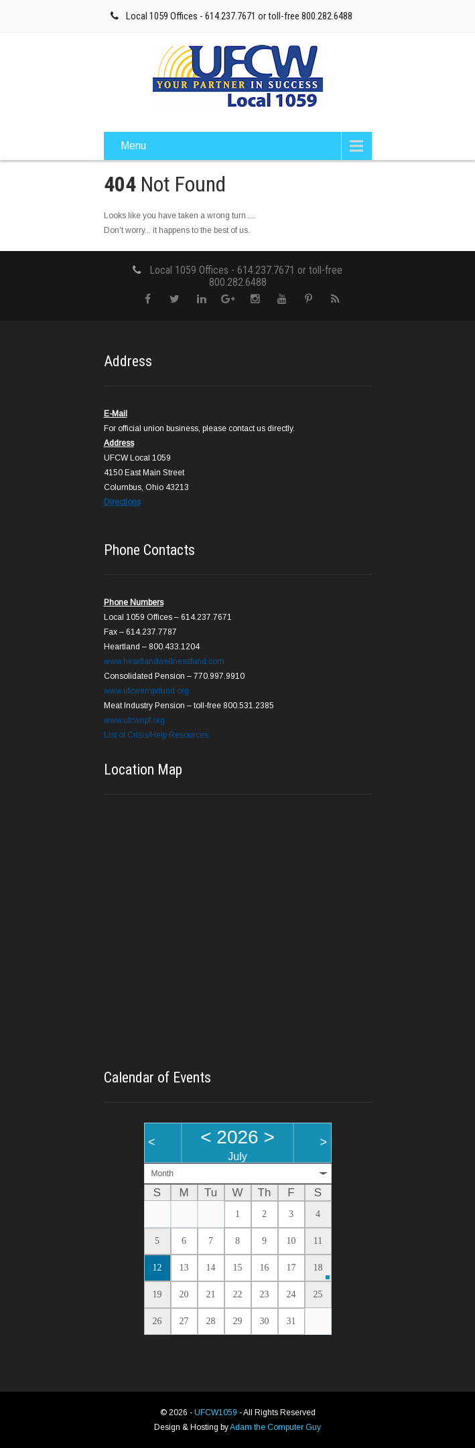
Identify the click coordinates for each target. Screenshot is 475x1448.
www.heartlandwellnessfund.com (164, 661)
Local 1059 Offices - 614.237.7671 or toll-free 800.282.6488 (239, 16)
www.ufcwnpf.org (134, 720)
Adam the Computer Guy (275, 1427)
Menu (133, 145)
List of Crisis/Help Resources (156, 735)
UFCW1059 (216, 1412)
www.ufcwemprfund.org (146, 691)
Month (162, 1173)
